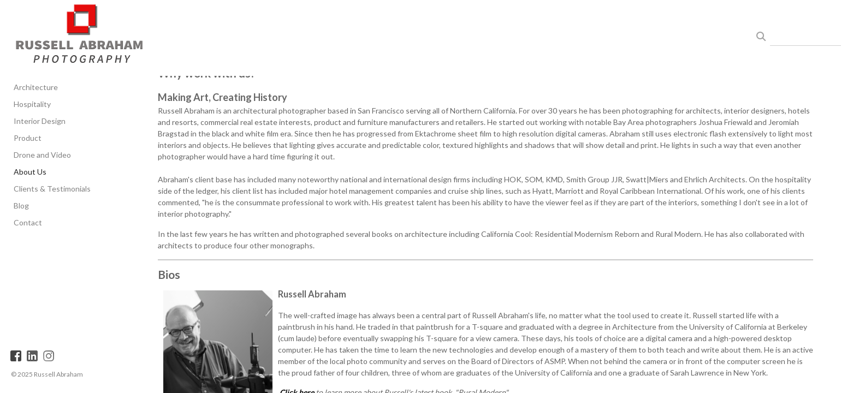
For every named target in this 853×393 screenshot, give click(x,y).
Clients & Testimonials (52, 188)
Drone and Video (42, 154)
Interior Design (40, 121)
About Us (30, 171)
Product (28, 137)
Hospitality (32, 104)
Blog (21, 205)
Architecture (36, 87)
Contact (28, 222)
